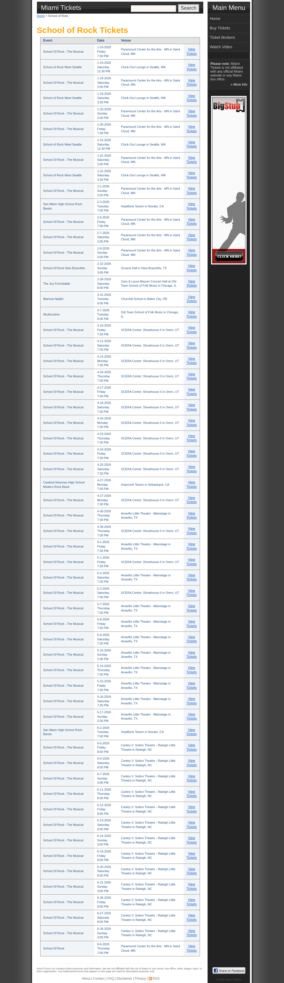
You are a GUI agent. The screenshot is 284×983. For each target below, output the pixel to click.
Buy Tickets (220, 28)
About (86, 979)
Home (41, 15)
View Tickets (191, 51)
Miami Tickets (233, 979)
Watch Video (221, 47)
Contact (99, 979)
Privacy (140, 979)
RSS (156, 979)
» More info (238, 84)
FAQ (110, 979)
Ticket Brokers (222, 37)
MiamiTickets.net (46, 968)
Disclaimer (124, 979)
